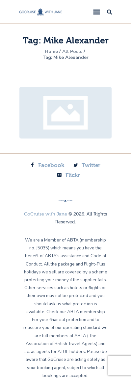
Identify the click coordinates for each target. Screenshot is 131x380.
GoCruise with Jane (45, 214)
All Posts (72, 51)
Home (51, 52)
